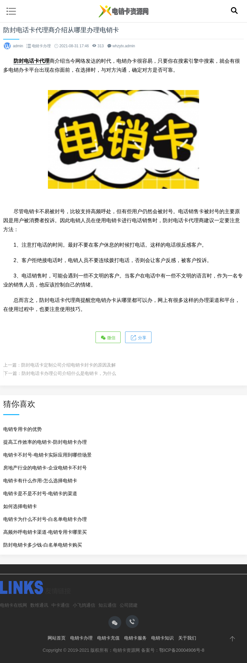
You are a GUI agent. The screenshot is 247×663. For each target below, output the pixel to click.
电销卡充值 (108, 637)
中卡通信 (60, 605)
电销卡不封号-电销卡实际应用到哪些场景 (47, 455)
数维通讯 (39, 605)
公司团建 (129, 605)
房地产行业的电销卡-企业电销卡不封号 (45, 467)
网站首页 (57, 637)
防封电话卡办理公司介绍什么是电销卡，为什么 (69, 373)
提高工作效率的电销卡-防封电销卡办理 (45, 442)
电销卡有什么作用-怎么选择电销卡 (40, 480)
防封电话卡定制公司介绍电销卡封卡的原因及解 (68, 365)
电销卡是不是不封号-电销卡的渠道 (40, 493)
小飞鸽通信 (84, 605)
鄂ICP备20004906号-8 (181, 650)
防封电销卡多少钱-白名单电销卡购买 (42, 545)
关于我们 (187, 637)
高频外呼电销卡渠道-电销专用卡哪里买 (45, 532)
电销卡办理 (41, 46)
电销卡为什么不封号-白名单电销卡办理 (45, 519)
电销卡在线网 (13, 605)
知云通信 (107, 605)
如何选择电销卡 (20, 506)
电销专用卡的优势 (22, 429)
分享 (138, 337)
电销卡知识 (162, 637)
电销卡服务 (135, 637)
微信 (108, 337)
